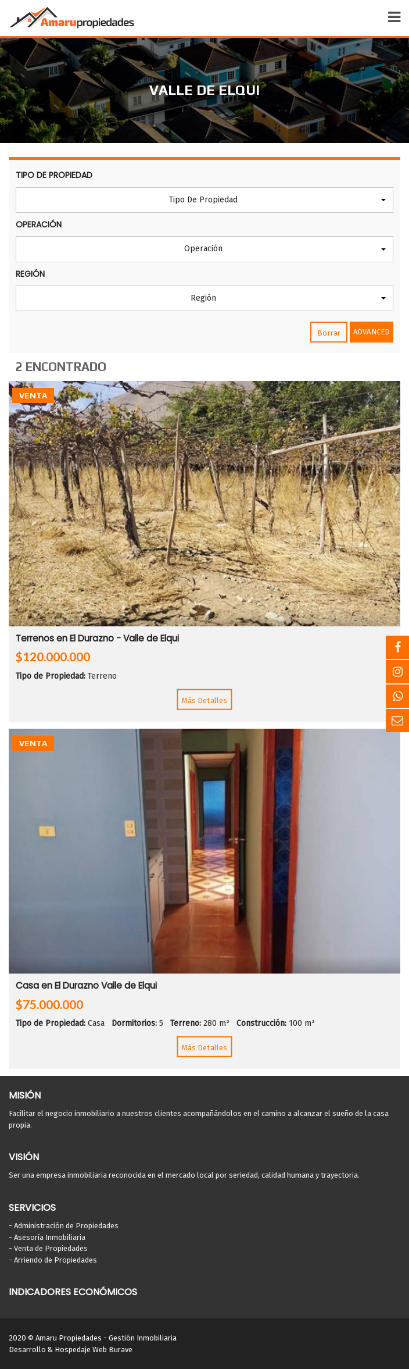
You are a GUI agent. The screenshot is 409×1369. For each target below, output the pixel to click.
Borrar (328, 333)
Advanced (371, 331)
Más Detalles (204, 700)
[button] (204, 200)
